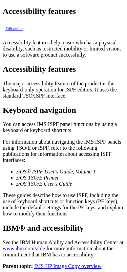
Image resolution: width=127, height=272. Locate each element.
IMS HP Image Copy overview (68, 266)
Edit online (14, 28)
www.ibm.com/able (24, 248)
